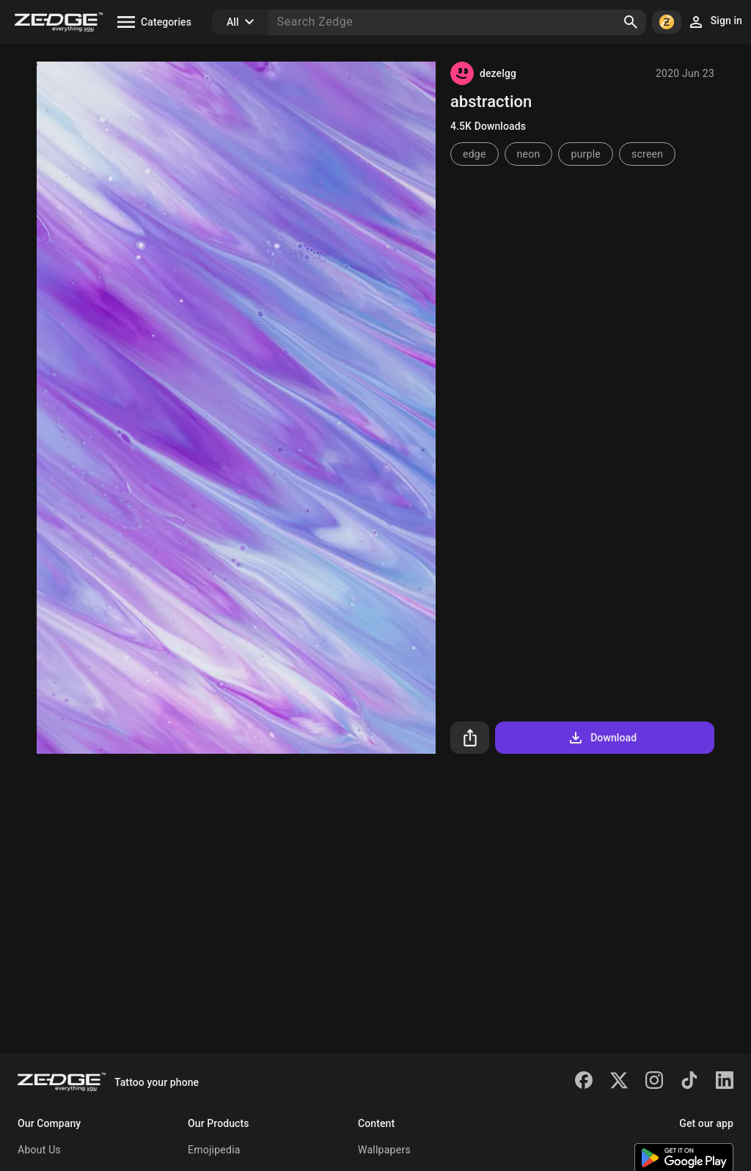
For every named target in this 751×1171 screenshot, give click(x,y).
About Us (39, 1150)
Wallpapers (384, 1150)
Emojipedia (214, 1150)
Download (602, 737)
